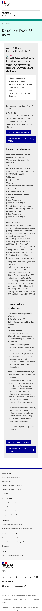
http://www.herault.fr (15, 191)
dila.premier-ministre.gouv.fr (13, 586)
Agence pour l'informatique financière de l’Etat (17, 528)
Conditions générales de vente (11, 489)
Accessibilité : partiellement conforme (23, 596)
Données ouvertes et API (10, 538)
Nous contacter (7, 481)
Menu (39, 2)
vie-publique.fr (7, 581)
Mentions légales (7, 599)
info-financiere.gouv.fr (9, 511)
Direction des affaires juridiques (12, 524)
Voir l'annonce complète (18, 132)
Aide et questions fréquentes (11, 477)
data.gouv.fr (6, 546)
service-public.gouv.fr (27, 577)
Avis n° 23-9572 (13, 48)
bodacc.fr (5, 507)
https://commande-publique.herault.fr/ (14, 201)
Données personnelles (21, 599)
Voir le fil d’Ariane (7, 24)
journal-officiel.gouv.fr (9, 503)
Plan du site (5, 596)
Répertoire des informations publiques (14, 542)
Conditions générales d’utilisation (12, 485)
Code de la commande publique (12, 556)
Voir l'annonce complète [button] (18, 442)
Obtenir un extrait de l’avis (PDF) (19, 139)
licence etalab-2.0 (10, 610)
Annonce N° (17, 115)
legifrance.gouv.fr (8, 577)
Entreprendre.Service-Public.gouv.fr (13, 515)
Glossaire (5, 493)
